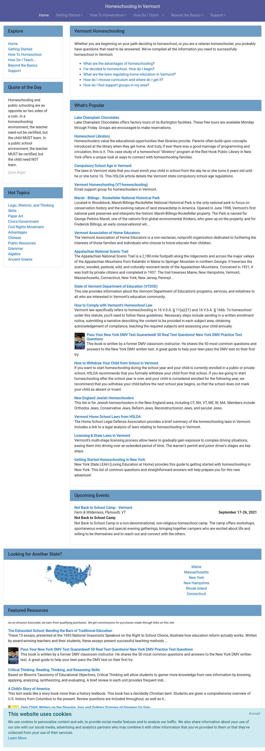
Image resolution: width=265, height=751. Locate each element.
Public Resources (22, 243)
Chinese (14, 238)
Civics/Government (23, 221)
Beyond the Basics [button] (186, 15)
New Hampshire (196, 583)
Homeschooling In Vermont (132, 6)
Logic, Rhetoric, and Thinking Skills (31, 208)
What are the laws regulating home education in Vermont (128, 74)
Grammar (15, 248)
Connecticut (196, 594)
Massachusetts (196, 572)
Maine (196, 567)
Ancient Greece (20, 259)
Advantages (17, 232)
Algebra (14, 254)
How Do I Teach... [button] (147, 15)
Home (44, 15)
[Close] (255, 713)
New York (196, 577)
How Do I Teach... (22, 60)
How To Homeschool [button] (107, 15)
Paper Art (15, 216)
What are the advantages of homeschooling (118, 63)
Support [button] (217, 15)
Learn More (17, 738)
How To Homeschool (25, 54)
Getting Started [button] (68, 15)
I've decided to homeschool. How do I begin (118, 69)
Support (14, 71)
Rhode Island (196, 588)
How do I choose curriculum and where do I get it (122, 80)
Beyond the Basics (23, 65)
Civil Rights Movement (26, 227)
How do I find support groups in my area (115, 85)
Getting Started (20, 49)
